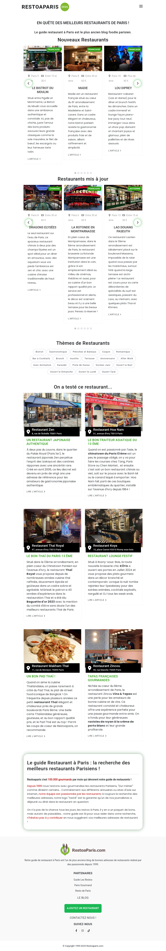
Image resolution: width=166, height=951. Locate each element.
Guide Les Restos (83, 879)
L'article (34, 159)
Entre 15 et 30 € (49, 78)
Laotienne (134, 188)
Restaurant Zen (43, 429)
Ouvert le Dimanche (61, 371)
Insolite (74, 358)
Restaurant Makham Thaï (50, 666)
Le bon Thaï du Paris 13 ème (50, 556)
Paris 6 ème (73, 217)
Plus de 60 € (130, 78)
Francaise (54, 49)
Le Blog (83, 897)
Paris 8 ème (73, 78)
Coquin (106, 351)
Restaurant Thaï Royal (48, 545)
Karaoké (62, 365)
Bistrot (39, 351)
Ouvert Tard (109, 371)
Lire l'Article (36, 491)
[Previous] (28, 83)
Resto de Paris (83, 890)
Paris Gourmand (83, 885)
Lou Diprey (123, 88)
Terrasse (89, 358)
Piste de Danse (81, 365)
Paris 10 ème (115, 78)
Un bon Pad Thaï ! (41, 676)
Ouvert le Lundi (87, 371)
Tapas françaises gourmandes (103, 678)
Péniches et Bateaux (85, 351)
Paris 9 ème (33, 78)
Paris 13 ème (115, 217)
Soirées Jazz (103, 365)
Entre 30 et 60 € (89, 78)
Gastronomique (58, 351)
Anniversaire (107, 358)
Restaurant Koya (105, 545)
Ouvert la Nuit (124, 365)
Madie (83, 88)
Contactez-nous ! (83, 917)
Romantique (123, 351)
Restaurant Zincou (106, 666)
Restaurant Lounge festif (110, 556)
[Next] (137, 83)
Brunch (60, 358)
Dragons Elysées (42, 227)
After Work (127, 358)
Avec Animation (42, 365)
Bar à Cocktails (41, 358)
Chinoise (55, 188)
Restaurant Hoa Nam (108, 429)
